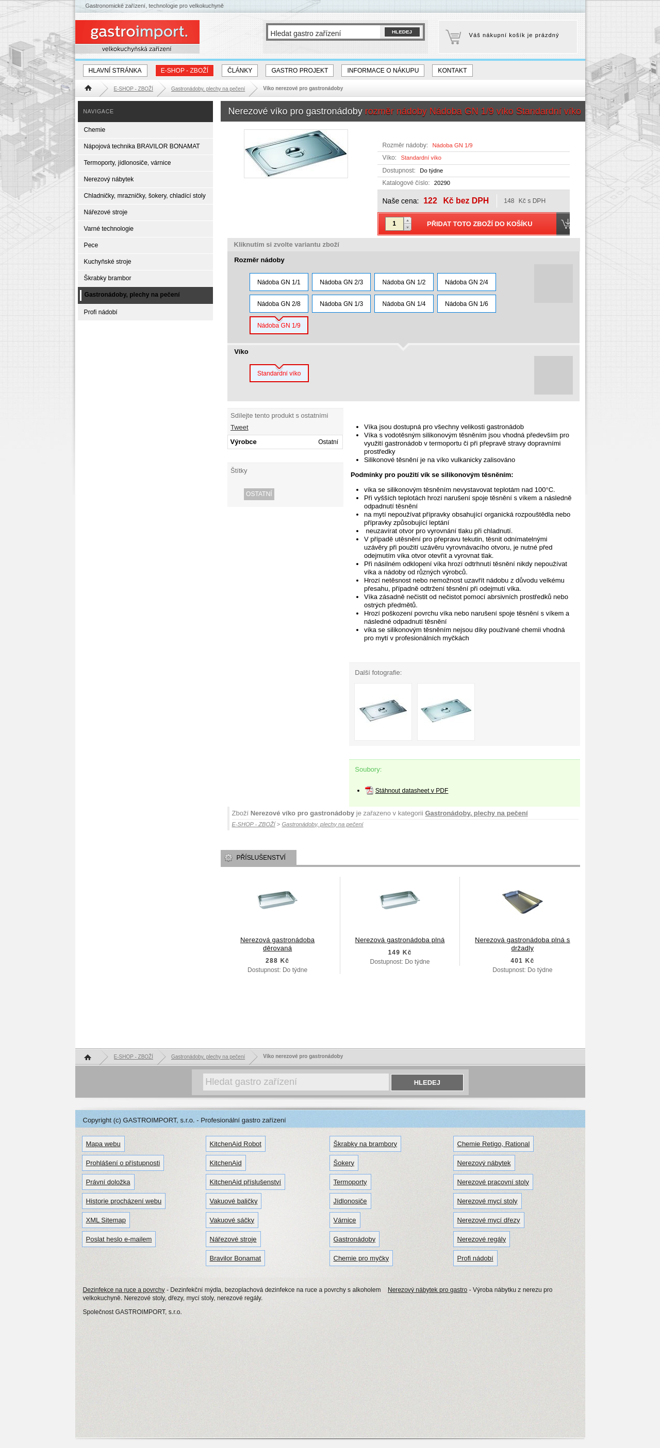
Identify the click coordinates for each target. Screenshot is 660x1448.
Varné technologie (109, 228)
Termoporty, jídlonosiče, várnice (127, 162)
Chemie (95, 129)
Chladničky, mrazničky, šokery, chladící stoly (145, 195)
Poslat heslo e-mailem (119, 1239)
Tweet (239, 427)
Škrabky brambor (107, 278)
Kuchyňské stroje (107, 261)
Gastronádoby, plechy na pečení (476, 813)
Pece (91, 245)
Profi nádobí (101, 312)
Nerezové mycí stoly (487, 1201)
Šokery (344, 1163)
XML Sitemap (106, 1220)
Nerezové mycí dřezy (488, 1220)
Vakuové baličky (234, 1201)
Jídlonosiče (350, 1201)
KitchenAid (226, 1163)
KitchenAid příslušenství (246, 1182)
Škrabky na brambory (366, 1144)
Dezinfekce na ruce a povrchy (124, 1289)
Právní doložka (108, 1182)
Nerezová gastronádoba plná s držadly (522, 944)
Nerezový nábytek (109, 179)
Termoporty (350, 1182)
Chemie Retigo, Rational (493, 1144)
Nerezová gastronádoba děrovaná (277, 944)
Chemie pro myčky (361, 1258)
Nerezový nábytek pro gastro (427, 1289)
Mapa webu (103, 1144)
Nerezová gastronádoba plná (400, 940)
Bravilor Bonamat (235, 1258)
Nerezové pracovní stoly (493, 1182)
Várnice (345, 1220)
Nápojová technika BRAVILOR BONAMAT (142, 146)
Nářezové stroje (106, 212)
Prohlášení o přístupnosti (123, 1163)
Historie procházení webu (124, 1201)
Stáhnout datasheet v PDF (412, 790)
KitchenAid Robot (235, 1144)
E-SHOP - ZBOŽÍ (184, 70)
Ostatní (259, 494)
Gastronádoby (355, 1239)
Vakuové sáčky (232, 1220)
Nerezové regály (481, 1239)
